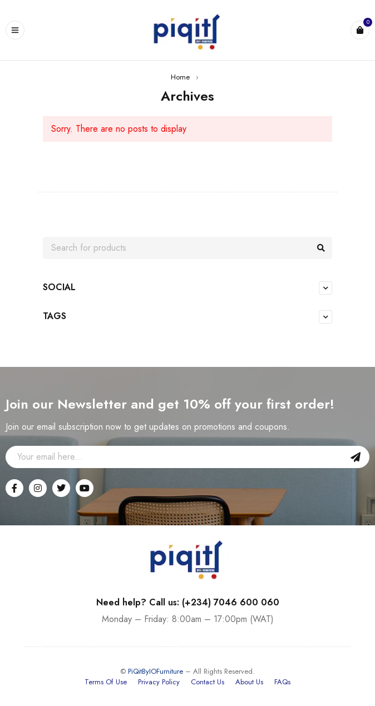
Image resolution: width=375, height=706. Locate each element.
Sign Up (356, 457)
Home (180, 77)
